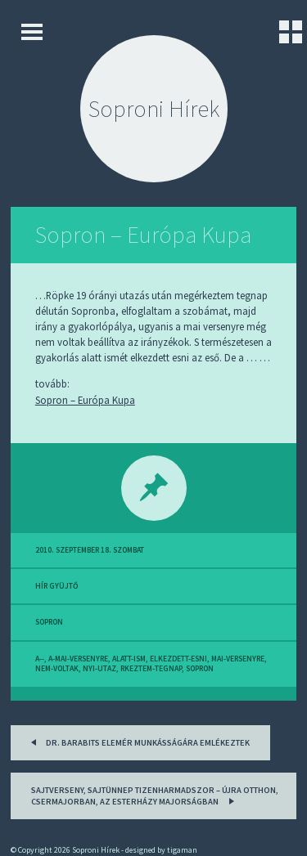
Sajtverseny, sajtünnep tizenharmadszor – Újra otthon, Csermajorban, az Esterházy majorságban (154, 796)
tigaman (182, 850)
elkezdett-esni (178, 659)
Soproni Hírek (153, 108)
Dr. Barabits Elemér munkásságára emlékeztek (137, 741)
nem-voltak (57, 669)
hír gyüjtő (56, 586)
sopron (49, 622)
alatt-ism (129, 659)
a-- (39, 659)
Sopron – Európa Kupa (143, 234)
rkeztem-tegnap (151, 669)
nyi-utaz (99, 669)
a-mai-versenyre (78, 659)
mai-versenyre (237, 659)
